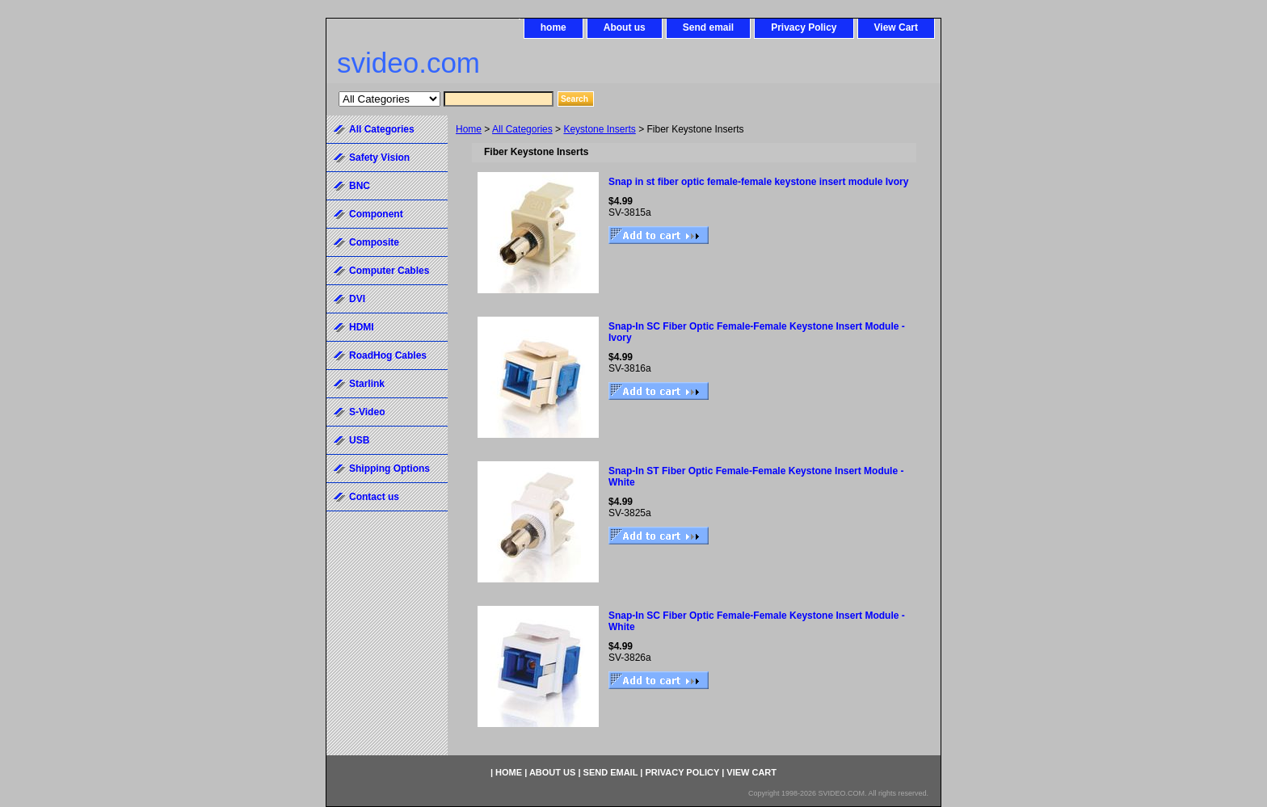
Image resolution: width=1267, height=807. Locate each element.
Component (376, 214)
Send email (708, 27)
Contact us (374, 496)
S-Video (367, 412)
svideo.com (408, 62)
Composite (374, 242)
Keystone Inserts (599, 129)
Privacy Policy (803, 27)
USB (359, 440)
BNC (359, 185)
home (553, 27)
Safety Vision (379, 157)
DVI (357, 299)
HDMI (361, 327)
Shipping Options (389, 468)
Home (469, 129)
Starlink (367, 383)
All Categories (522, 129)
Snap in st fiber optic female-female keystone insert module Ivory (758, 181)
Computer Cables (389, 270)
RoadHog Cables (388, 355)
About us (625, 27)
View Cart (896, 27)
